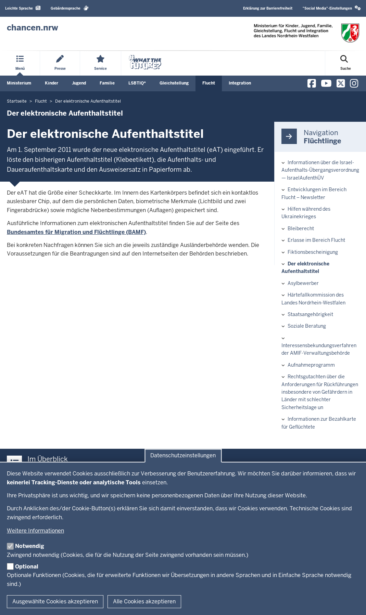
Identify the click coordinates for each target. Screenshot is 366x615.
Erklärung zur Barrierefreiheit (267, 8)
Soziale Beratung (307, 326)
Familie (107, 83)
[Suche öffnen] (345, 63)
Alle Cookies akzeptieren (144, 601)
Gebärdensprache (70, 8)
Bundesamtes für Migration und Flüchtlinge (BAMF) (76, 232)
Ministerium (19, 83)
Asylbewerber (303, 283)
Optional (26, 566)
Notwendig (29, 546)
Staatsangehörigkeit (310, 314)
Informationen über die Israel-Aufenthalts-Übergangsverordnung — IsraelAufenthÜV (320, 170)
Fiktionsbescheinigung (313, 252)
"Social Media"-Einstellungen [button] (332, 8)
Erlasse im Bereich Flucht (316, 240)
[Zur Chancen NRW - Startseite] (32, 28)
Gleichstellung (174, 83)
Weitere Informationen (35, 530)
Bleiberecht (301, 228)
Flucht (208, 83)
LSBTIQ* (137, 83)
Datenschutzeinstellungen (183, 455)
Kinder (51, 83)
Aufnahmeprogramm (311, 365)
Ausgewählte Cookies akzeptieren (55, 601)
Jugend (79, 83)
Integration (240, 83)
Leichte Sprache (22, 8)
